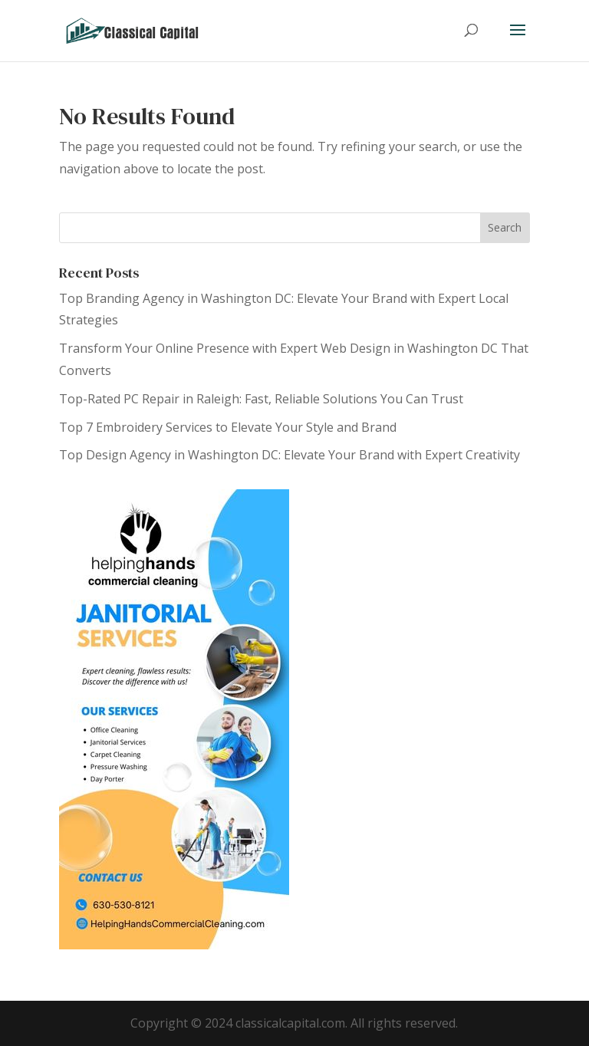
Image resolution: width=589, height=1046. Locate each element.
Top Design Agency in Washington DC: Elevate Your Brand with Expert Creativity (289, 454)
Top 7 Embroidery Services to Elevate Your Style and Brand (228, 427)
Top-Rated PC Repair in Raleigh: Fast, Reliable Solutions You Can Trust (261, 398)
